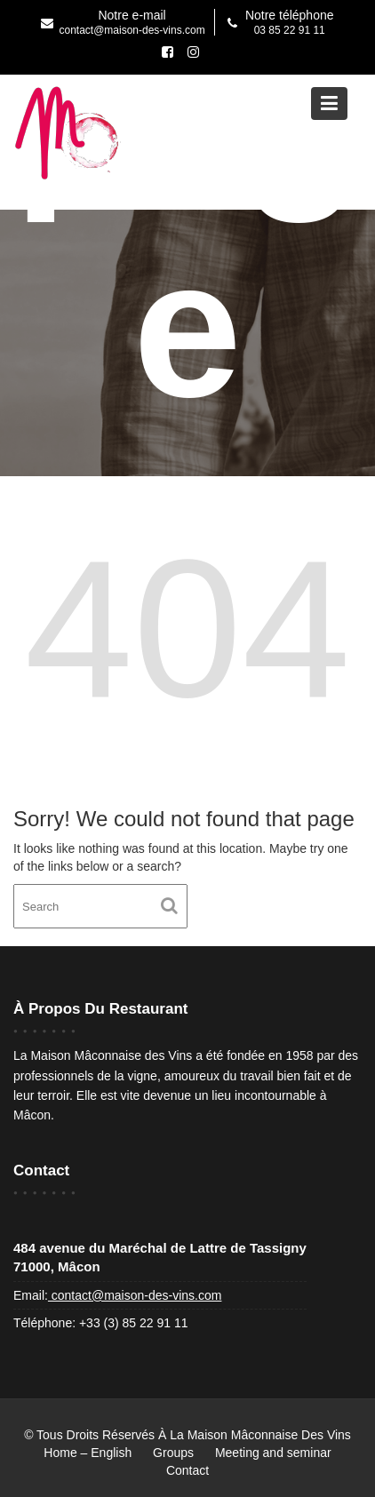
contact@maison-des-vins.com (135, 1295)
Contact (187, 1470)
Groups (173, 1452)
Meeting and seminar (273, 1452)
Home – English (88, 1452)
